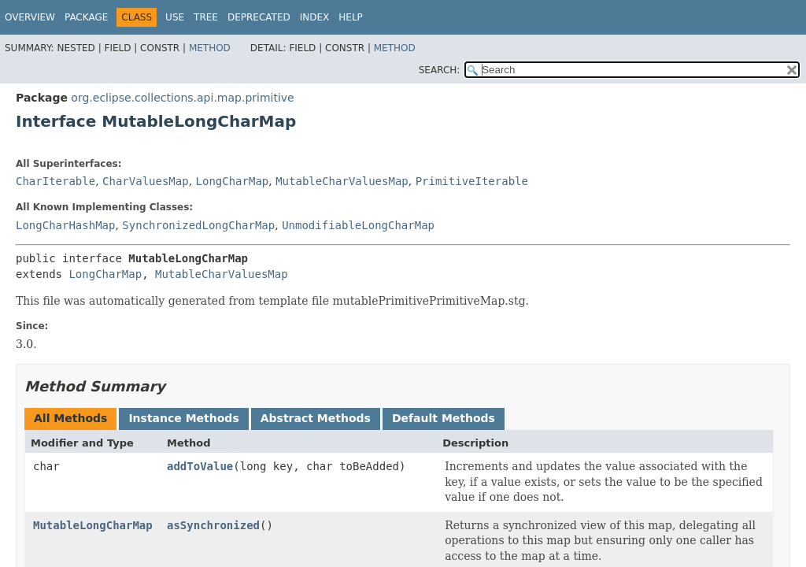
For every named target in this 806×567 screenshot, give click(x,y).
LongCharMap (232, 181)
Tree (206, 17)
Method (210, 48)
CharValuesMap (145, 181)
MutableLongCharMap (93, 525)
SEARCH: (439, 70)
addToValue (200, 466)
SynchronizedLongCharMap (198, 225)
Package (86, 17)
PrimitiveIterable (472, 181)
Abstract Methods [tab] (316, 418)
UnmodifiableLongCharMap (358, 225)
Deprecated (258, 17)
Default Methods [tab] (443, 418)
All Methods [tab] (70, 418)
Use (174, 17)
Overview (30, 17)
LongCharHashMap (65, 225)
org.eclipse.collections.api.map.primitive (182, 97)
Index (315, 17)
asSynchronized (213, 525)
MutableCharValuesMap (342, 181)
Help (350, 17)
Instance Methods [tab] (183, 418)
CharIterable (55, 181)
